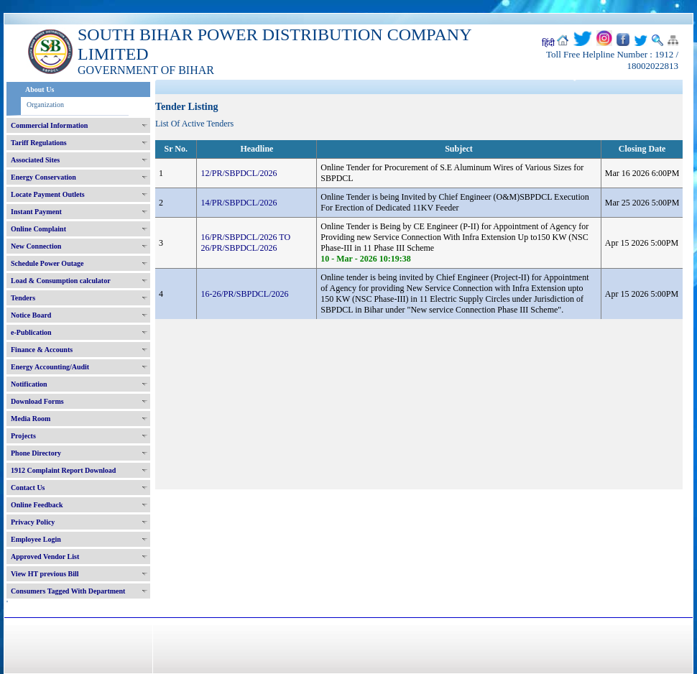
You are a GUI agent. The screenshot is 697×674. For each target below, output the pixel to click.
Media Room (30, 419)
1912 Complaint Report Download (63, 470)
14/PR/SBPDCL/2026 (238, 203)
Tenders (23, 298)
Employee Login (36, 539)
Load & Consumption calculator (61, 281)
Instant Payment (36, 212)
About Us (39, 89)
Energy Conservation (43, 177)
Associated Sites (35, 160)
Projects (23, 436)
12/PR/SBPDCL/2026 (238, 173)
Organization (45, 105)
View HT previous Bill (45, 574)
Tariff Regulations (39, 143)
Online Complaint (38, 229)
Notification (29, 384)
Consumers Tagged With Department (68, 591)
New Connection (36, 246)
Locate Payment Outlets (48, 194)
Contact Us (28, 487)
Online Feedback (37, 505)
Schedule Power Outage (47, 263)
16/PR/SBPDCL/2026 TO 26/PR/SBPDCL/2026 (245, 242)
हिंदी (548, 43)
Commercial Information (49, 125)
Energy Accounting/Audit (50, 367)
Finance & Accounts (42, 350)
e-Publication (31, 332)
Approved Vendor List (45, 556)
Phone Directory (36, 453)
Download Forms (37, 401)
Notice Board (31, 315)
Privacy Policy (33, 522)
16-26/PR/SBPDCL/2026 (244, 294)
